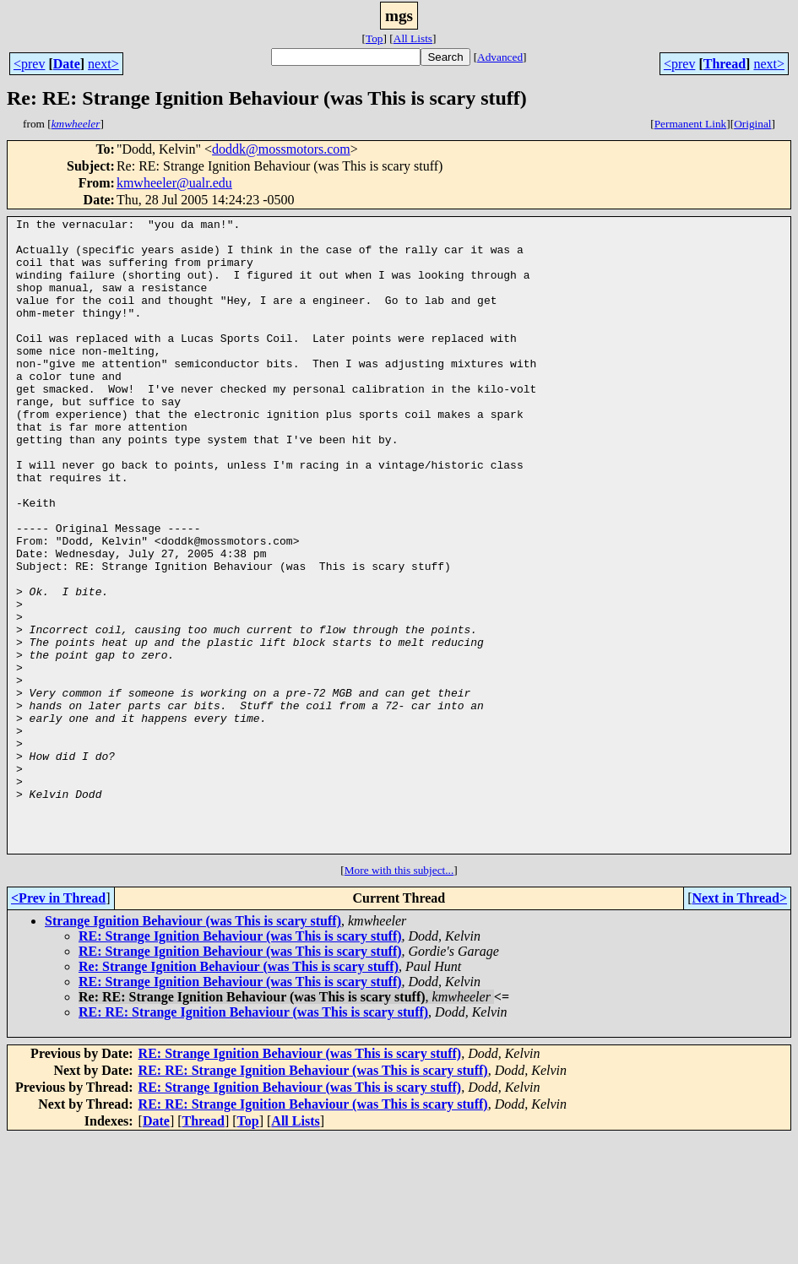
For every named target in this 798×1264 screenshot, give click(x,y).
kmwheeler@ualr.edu (174, 183)
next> (103, 64)
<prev (29, 64)
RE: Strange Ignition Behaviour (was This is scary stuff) (240, 1062)
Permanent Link (690, 123)
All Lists (413, 38)
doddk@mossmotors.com (281, 149)
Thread (724, 64)
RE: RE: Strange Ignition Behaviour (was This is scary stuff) (253, 1138)
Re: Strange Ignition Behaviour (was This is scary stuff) (239, 1093)
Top (374, 38)
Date (66, 64)
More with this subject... (399, 996)
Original (752, 123)
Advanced (500, 57)
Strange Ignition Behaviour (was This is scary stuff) (193, 1047)
